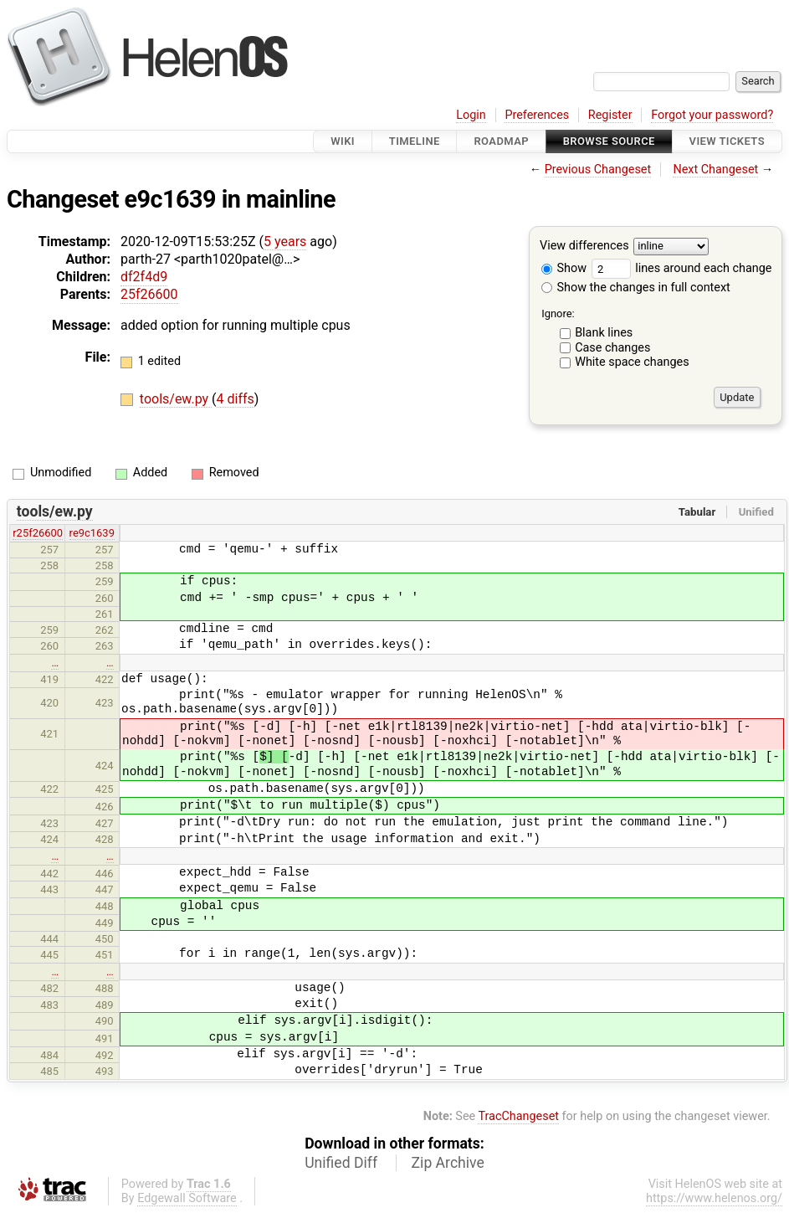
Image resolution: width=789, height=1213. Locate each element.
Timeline (414, 141)
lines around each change (682, 268)
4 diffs (235, 399)
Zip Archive (448, 1162)
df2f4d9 (143, 277)
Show (564, 268)
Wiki (342, 141)
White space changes (632, 362)
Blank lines (604, 333)
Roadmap (501, 141)
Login (471, 115)
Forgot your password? (712, 115)
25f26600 (149, 294)
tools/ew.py (176, 399)
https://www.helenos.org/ (714, 1198)
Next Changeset (715, 169)
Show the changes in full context (635, 287)
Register (610, 115)
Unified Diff (341, 1162)
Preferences (537, 115)
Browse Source (609, 141)
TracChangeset (518, 1116)
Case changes (612, 348)
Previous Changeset (598, 169)
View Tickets (727, 141)
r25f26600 (38, 533)
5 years (285, 241)
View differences (584, 246)
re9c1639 (92, 533)
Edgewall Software (187, 1198)
